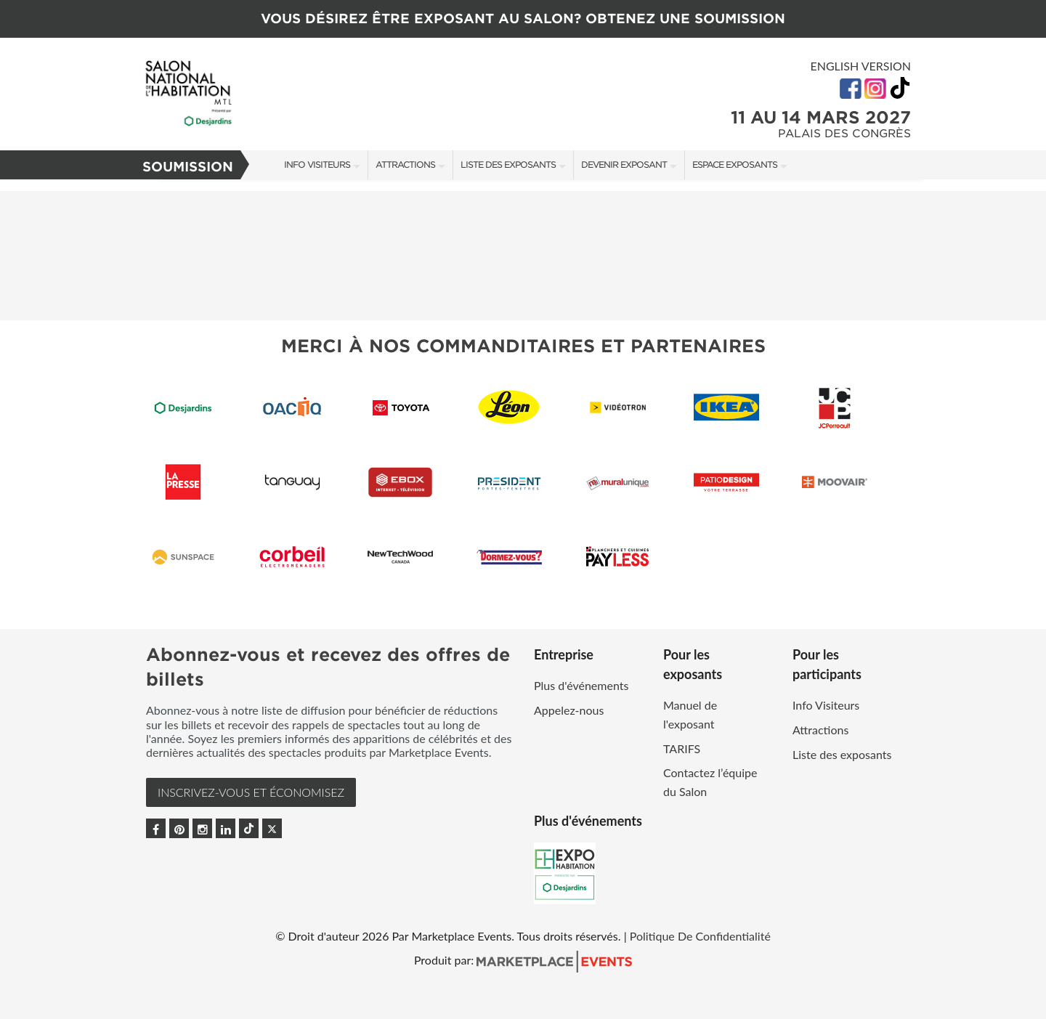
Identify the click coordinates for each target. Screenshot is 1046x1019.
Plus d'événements (581, 685)
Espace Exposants (734, 164)
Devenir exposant (624, 164)
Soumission (187, 166)
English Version (860, 66)
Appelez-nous (569, 710)
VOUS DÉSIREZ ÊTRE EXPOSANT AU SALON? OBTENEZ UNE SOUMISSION (523, 18)
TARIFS (681, 748)
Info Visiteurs (317, 164)
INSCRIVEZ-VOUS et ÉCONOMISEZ (251, 792)
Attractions (405, 164)
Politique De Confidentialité (700, 936)
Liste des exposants (508, 164)
